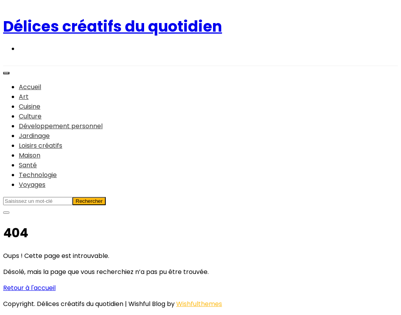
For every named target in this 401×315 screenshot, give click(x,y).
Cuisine (29, 106)
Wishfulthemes (199, 303)
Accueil (30, 86)
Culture (30, 116)
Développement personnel (61, 126)
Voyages (32, 184)
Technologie (38, 174)
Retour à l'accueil (29, 287)
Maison (29, 155)
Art (24, 96)
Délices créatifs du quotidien (112, 26)
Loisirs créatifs (40, 145)
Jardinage (34, 135)
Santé (28, 165)
